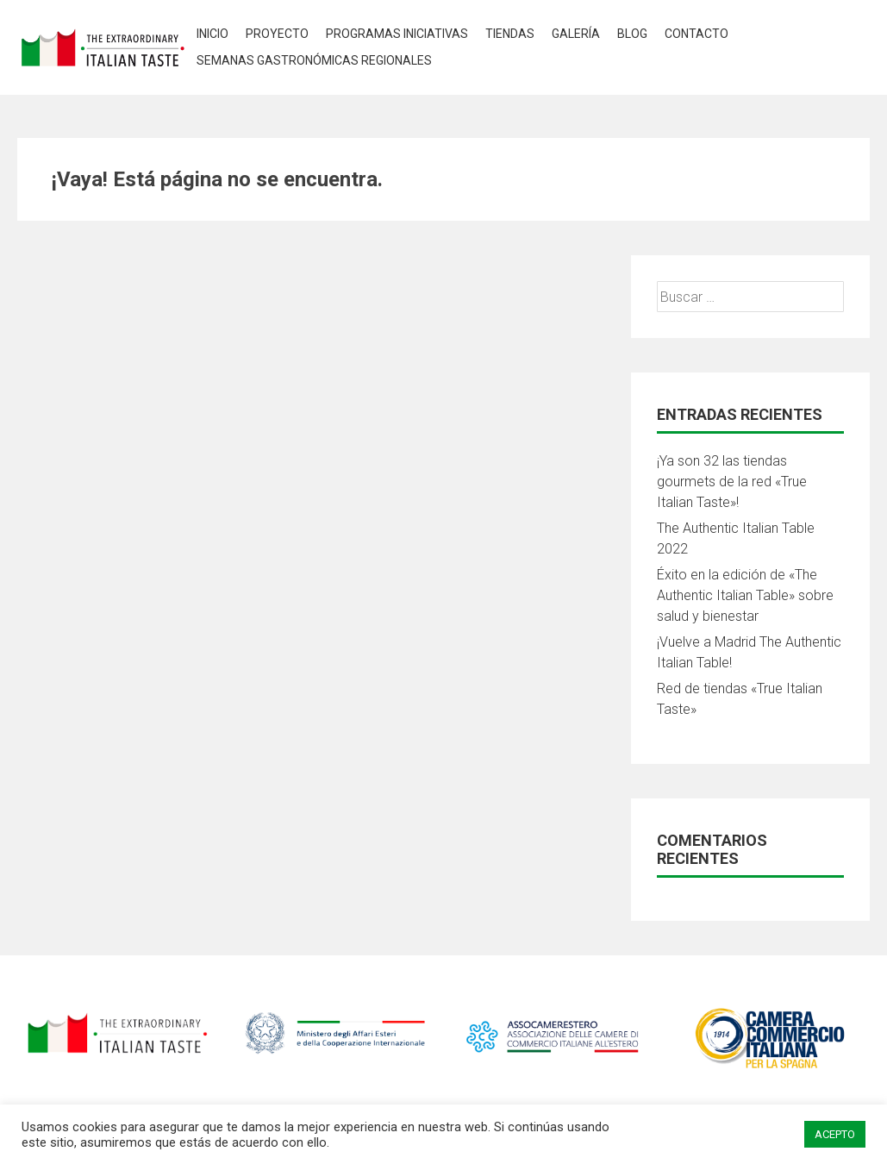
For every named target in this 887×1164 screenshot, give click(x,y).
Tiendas (509, 34)
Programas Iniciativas (397, 34)
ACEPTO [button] (835, 1134)
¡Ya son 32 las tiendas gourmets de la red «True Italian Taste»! (732, 481)
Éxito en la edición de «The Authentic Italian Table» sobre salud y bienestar (745, 595)
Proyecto (277, 34)
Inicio (212, 34)
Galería (576, 34)
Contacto (696, 34)
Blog (632, 34)
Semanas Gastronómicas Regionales (314, 60)
